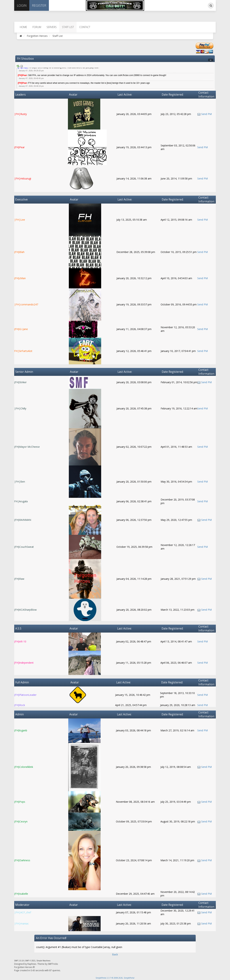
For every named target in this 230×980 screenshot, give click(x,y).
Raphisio (31, 963)
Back (115, 954)
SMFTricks (53, 963)
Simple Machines (43, 961)
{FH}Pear (22, 75)
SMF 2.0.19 (19, 961)
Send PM (206, 114)
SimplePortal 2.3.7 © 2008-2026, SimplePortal (115, 978)
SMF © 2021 (30, 961)
